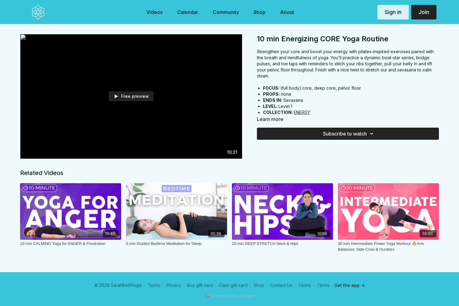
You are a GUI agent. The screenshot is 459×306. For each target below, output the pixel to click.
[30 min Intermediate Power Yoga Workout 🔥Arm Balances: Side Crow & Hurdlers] (388, 247)
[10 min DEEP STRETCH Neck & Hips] (282, 244)
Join (424, 12)
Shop (259, 285)
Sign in (393, 12)
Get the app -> (349, 285)
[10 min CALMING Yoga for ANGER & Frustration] (70, 244)
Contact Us (281, 285)
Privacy (173, 285)
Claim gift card (233, 285)
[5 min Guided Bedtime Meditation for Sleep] (176, 244)
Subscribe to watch (349, 133)
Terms (154, 285)
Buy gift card (200, 285)
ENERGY (302, 112)
